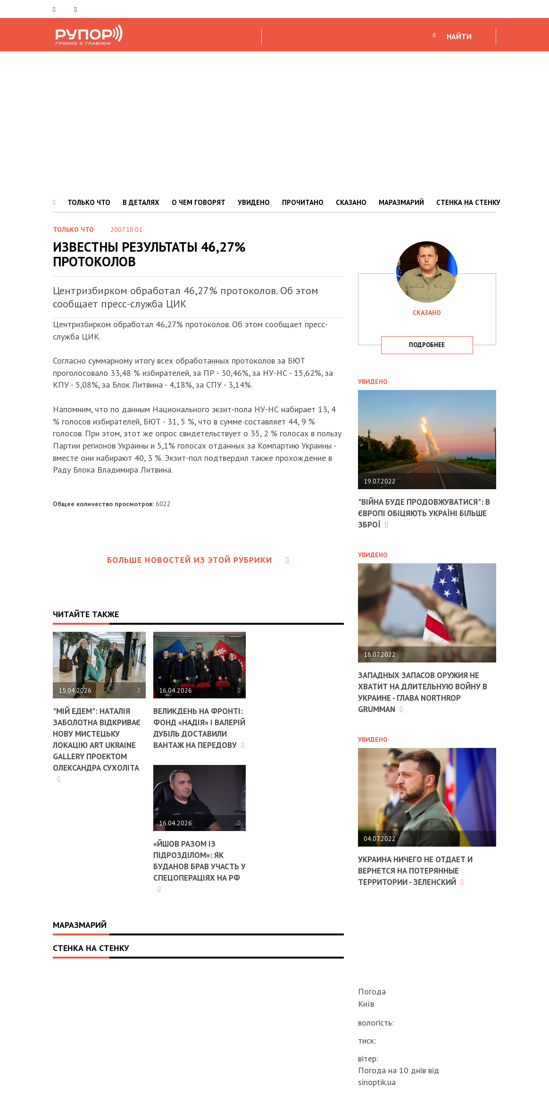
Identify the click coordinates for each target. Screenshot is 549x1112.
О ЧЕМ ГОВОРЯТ (198, 202)
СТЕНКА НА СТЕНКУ (468, 202)
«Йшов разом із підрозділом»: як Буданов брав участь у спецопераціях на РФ (198, 887)
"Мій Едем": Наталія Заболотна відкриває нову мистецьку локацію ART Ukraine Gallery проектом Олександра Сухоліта (98, 749)
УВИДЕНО (254, 202)
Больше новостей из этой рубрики (198, 559)
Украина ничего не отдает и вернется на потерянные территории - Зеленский (419, 868)
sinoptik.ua (377, 1082)
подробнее (427, 345)
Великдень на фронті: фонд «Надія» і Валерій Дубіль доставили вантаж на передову (197, 738)
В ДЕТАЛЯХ (141, 202)
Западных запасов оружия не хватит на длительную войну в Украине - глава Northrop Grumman (424, 691)
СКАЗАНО (351, 202)
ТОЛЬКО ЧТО (88, 202)
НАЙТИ (459, 36)
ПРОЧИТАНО (303, 202)
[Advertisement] (274, 122)
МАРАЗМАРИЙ (401, 202)
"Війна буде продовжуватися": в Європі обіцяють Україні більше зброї (424, 512)
